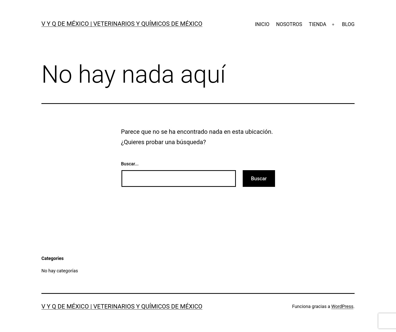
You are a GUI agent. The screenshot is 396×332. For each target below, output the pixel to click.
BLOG (348, 24)
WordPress (342, 306)
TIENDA (317, 24)
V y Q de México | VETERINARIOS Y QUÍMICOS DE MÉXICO (121, 23)
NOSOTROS (289, 24)
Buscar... (130, 163)
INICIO (262, 24)
